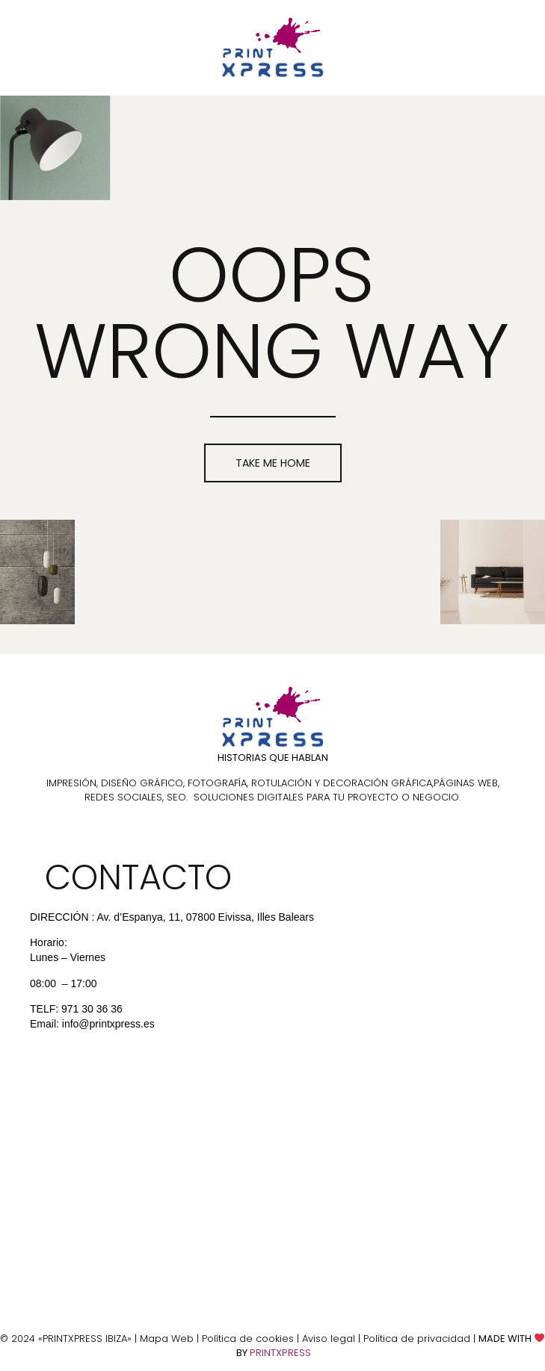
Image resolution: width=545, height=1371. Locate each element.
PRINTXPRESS (280, 1353)
